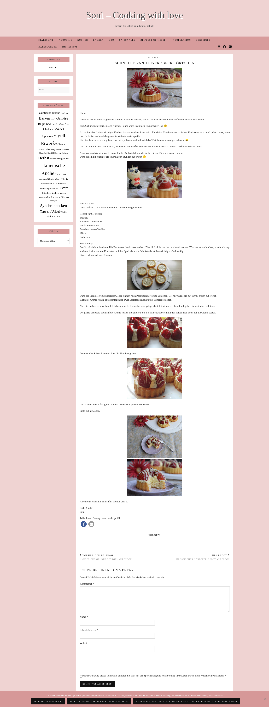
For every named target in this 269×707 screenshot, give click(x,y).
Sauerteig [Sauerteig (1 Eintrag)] (41, 197)
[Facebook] (224, 46)
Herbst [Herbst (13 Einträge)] (43, 158)
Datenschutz (47, 47)
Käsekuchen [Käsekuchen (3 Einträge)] (53, 179)
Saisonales (127, 40)
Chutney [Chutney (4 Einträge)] (48, 129)
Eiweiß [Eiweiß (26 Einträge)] (48, 143)
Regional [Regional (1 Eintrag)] (63, 193)
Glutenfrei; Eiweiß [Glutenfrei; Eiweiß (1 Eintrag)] (46, 153)
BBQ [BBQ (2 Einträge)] (48, 124)
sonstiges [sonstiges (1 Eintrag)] (53, 201)
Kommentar (87, 583)
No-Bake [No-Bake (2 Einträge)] (61, 183)
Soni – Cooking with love (134, 15)
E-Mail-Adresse (89, 630)
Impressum (69, 47)
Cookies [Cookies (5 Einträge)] (59, 129)
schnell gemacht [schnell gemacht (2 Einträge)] (52, 197)
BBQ (111, 40)
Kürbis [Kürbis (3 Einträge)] (64, 179)
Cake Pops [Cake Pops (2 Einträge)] (64, 124)
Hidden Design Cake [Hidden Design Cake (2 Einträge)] (59, 158)
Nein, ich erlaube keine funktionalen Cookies (99, 701)
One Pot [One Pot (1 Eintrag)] (55, 188)
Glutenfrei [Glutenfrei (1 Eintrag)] (65, 149)
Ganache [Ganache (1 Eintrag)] (41, 149)
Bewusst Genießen (153, 40)
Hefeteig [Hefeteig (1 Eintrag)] (65, 153)
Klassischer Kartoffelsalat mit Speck (203, 557)
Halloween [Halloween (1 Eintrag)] (57, 153)
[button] (84, 524)
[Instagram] (219, 46)
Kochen (82, 40)
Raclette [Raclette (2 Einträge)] (55, 193)
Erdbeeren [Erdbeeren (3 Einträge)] (60, 144)
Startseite (46, 40)
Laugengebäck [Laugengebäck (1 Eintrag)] (46, 183)
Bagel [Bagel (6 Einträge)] (42, 124)
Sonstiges (203, 40)
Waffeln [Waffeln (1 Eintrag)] (64, 212)
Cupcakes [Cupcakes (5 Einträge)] (47, 136)
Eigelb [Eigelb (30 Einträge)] (60, 135)
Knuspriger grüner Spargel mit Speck (106, 557)
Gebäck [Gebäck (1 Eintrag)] (58, 149)
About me (65, 40)
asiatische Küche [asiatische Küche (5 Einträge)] (49, 113)
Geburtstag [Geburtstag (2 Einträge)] (50, 149)
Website (84, 643)
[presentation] (106, 662)
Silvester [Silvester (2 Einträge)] (65, 197)
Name (84, 616)
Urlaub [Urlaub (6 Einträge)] (56, 211)
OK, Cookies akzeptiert (48, 701)
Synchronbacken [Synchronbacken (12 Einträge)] (53, 205)
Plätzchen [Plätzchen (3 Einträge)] (46, 193)
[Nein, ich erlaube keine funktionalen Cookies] (264, 699)
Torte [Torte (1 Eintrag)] (49, 212)
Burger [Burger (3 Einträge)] (55, 123)
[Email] (230, 46)
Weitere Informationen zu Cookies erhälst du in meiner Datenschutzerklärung (186, 701)
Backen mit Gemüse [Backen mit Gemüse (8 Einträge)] (53, 118)
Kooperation (182, 40)
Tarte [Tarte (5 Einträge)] (43, 211)
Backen (98, 40)
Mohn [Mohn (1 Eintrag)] (54, 183)
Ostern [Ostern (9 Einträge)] (64, 188)
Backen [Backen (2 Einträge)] (64, 113)
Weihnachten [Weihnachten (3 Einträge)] (53, 216)
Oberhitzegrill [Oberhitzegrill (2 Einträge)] (45, 188)
